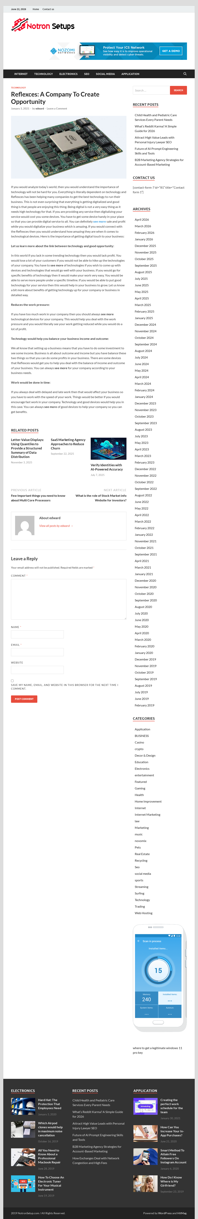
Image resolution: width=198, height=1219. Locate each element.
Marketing (142, 827)
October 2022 (144, 482)
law (137, 821)
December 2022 (145, 469)
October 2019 (144, 672)
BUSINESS (142, 736)
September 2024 (146, 344)
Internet (21, 73)
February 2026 (144, 232)
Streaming (141, 886)
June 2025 (142, 285)
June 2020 (142, 620)
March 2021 (143, 567)
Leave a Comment (57, 108)
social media (105, 73)
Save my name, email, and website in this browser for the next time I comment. (64, 686)
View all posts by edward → (56, 525)
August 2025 (143, 272)
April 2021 (142, 561)
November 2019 (145, 666)
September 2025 (146, 265)
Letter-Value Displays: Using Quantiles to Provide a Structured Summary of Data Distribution (27, 448)
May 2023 (141, 442)
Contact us (48, 9)
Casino (139, 742)
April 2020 (142, 633)
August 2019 (143, 685)
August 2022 (143, 495)
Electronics (68, 73)
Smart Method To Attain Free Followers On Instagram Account (173, 1156)
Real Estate (142, 854)
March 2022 (143, 521)
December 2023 (145, 403)
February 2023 (144, 462)
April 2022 (142, 515)
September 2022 (146, 488)
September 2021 (146, 554)
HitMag (181, 1213)
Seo (86, 73)
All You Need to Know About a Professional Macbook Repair (49, 1156)
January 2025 (144, 318)
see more (99, 221)
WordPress (165, 1213)
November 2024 (145, 331)
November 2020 (145, 587)
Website (17, 662)
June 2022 (142, 502)
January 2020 (144, 652)
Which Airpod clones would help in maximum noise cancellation (50, 1129)
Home (36, 9)
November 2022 (145, 475)
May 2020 (141, 626)
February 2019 (144, 705)
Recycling (141, 860)
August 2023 (143, 429)
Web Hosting (143, 913)
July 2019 (141, 692)
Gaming (140, 788)
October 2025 (144, 259)
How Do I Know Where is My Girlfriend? (171, 1181)
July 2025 (141, 278)
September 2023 (146, 423)
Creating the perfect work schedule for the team (171, 1106)
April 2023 (142, 449)
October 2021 (144, 547)
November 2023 (145, 410)
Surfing (139, 893)
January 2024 (144, 396)
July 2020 (141, 613)
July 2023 (141, 436)
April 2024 (142, 377)
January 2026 (144, 239)
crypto (139, 749)
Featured (141, 781)
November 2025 (145, 252)
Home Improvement (148, 801)
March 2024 (143, 383)
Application (130, 73)
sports (139, 880)
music (139, 834)
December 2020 (145, 580)
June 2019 (142, 698)
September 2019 (146, 679)
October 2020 (144, 593)
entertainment (144, 775)
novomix (140, 841)
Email (16, 644)
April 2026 (142, 219)
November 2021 (145, 541)
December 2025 (145, 246)
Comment (19, 575)
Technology (43, 73)
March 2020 (143, 639)
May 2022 (141, 508)
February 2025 (144, 311)
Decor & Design (145, 755)
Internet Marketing (147, 814)
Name (16, 627)
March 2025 (143, 305)
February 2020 (144, 646)
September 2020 (146, 600)
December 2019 (145, 659)
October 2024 (144, 337)
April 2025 (142, 298)
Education (141, 762)
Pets (138, 847)
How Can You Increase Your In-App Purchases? (172, 1131)
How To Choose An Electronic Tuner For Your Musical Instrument (51, 1183)
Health (139, 795)
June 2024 (142, 364)
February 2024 (144, 390)
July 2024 (141, 357)
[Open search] (185, 74)
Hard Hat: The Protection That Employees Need (49, 1104)
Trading (140, 906)
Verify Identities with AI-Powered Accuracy (107, 467)
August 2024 (143, 351)
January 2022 (144, 534)
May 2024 (141, 370)
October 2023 (144, 416)
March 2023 (143, 456)
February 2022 (144, 528)
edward (40, 108)
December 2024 (145, 324)
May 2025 (141, 291)
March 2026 (143, 226)
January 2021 (144, 574)
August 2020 (143, 607)
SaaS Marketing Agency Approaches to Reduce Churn (68, 444)
